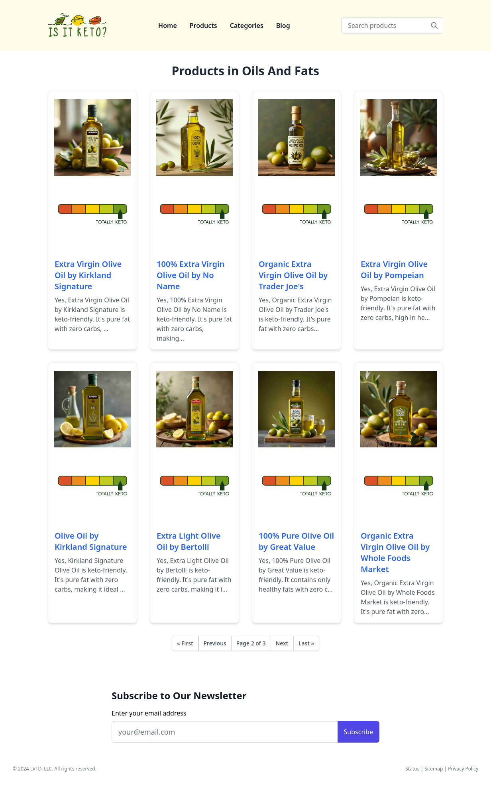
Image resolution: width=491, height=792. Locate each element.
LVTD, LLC (41, 768)
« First (185, 643)
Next (282, 643)
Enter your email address (149, 713)
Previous (215, 643)
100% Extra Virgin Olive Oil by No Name (190, 275)
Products (203, 25)
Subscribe (358, 731)
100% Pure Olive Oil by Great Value (296, 541)
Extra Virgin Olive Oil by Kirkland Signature (88, 275)
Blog (283, 25)
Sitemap (433, 768)
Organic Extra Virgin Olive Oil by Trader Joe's (293, 275)
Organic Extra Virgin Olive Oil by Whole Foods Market (395, 552)
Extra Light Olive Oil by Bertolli (189, 541)
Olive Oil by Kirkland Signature (91, 541)
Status (412, 768)
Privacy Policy (463, 768)
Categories (246, 25)
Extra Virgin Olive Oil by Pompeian (394, 269)
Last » (306, 643)
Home (167, 25)
